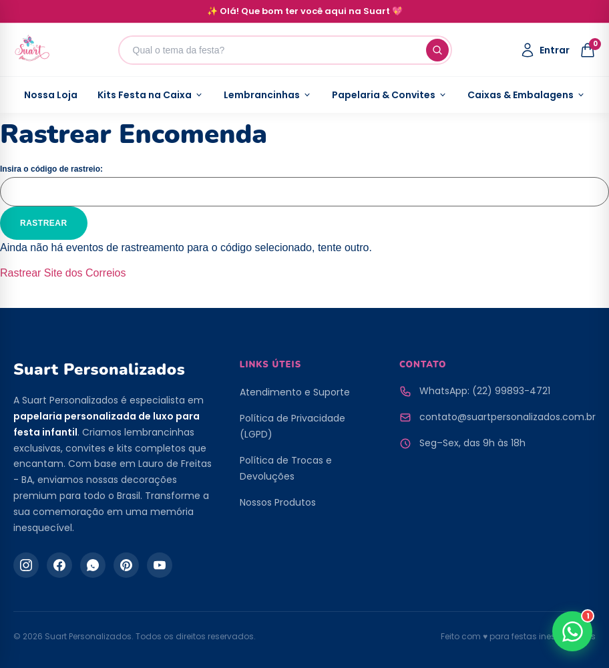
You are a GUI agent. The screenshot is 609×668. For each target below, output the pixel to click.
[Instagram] (26, 565)
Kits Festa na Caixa (150, 95)
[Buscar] (437, 50)
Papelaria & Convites (389, 95)
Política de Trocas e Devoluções (286, 468)
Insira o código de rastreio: (51, 169)
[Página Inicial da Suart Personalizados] (31, 49)
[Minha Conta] (545, 50)
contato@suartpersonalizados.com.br (507, 417)
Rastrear (43, 223)
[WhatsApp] (93, 565)
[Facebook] (59, 565)
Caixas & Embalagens (526, 95)
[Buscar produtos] (285, 50)
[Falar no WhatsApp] (572, 631)
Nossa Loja (50, 95)
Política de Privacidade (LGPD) (292, 426)
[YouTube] (159, 565)
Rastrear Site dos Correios (63, 273)
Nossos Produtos (278, 502)
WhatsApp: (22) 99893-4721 (484, 390)
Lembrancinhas (268, 95)
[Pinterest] (126, 565)
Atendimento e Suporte (295, 392)
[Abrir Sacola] (588, 50)
